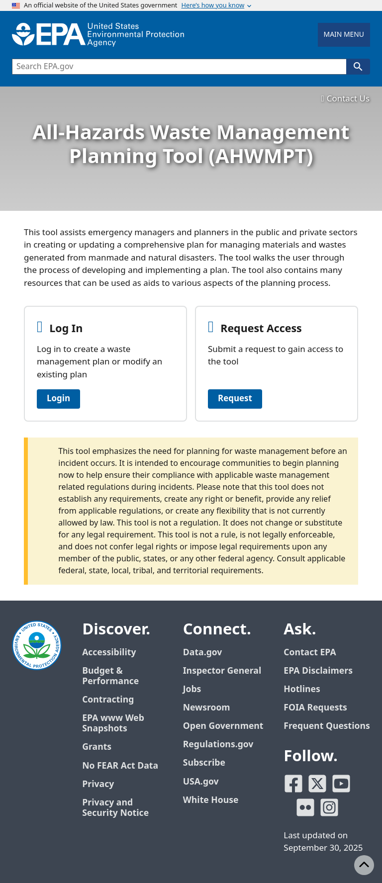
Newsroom (206, 708)
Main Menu (344, 34)
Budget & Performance (110, 676)
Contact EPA (310, 652)
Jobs (192, 689)
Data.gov (202, 652)
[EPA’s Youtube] (341, 784)
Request (235, 399)
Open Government (223, 726)
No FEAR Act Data (120, 766)
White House (211, 800)
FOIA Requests (315, 708)
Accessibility (109, 652)
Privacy (98, 784)
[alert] (191, 511)
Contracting (108, 700)
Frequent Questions (327, 726)
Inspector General (222, 671)
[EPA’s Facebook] (293, 784)
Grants (96, 747)
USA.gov (201, 782)
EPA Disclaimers (318, 671)
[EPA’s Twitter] (317, 784)
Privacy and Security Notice (115, 807)
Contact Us (345, 98)
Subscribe (204, 763)
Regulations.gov (218, 744)
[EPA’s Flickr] (305, 807)
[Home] (98, 35)
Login (58, 399)
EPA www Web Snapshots (113, 723)
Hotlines (302, 689)
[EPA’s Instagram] (329, 807)
